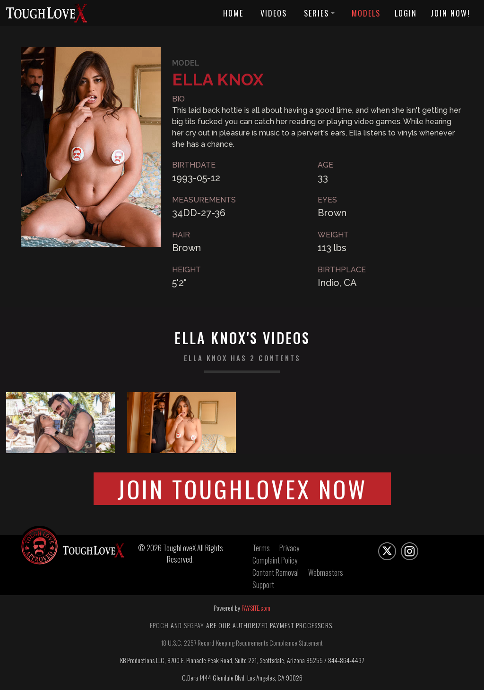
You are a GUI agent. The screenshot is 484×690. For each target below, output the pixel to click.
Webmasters (325, 572)
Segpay (194, 625)
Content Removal (275, 572)
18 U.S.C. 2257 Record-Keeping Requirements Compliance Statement (242, 643)
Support (263, 584)
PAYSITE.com (256, 608)
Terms (261, 548)
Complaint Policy (274, 560)
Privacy (289, 548)
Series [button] (319, 13)
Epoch (159, 625)
